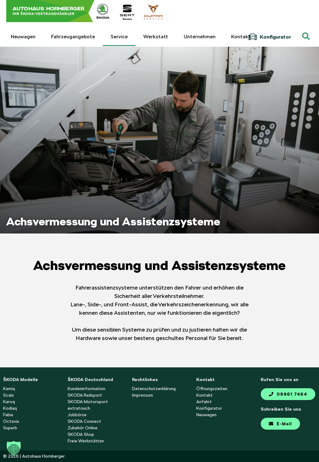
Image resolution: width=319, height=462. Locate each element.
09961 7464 (288, 394)
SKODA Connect (84, 421)
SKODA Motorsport (88, 401)
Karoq (9, 401)
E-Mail (280, 423)
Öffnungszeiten (211, 388)
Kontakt (241, 37)
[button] (13, 448)
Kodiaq (10, 408)
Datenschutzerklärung (154, 388)
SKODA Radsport (85, 395)
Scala (8, 395)
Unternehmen (200, 37)
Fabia (8, 414)
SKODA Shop (81, 434)
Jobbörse (77, 414)
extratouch (79, 408)
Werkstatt (155, 37)
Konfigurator (269, 37)
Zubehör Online (83, 427)
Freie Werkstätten (86, 440)
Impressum (142, 395)
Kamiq (9, 388)
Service (119, 37)
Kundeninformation (86, 388)
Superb (10, 427)
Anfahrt (204, 401)
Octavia (11, 421)
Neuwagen (23, 37)
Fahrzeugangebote (73, 37)
